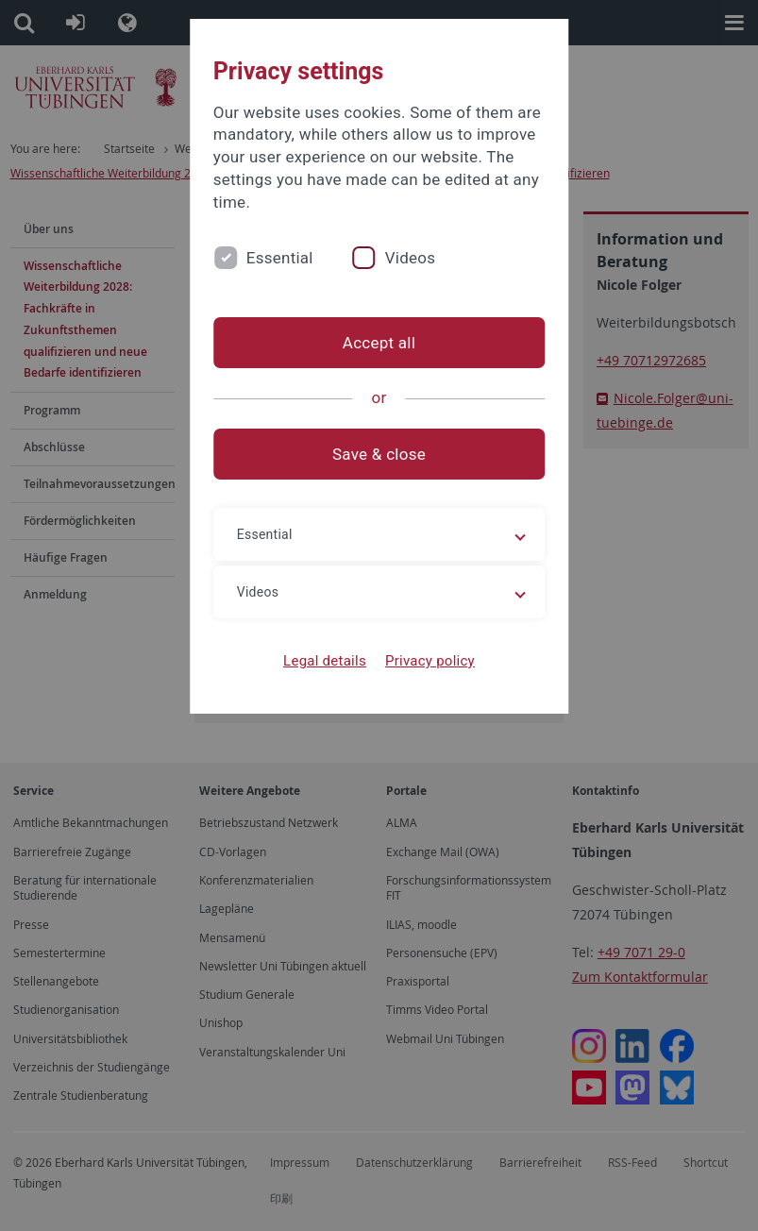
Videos (410, 257)
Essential (279, 257)
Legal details (324, 660)
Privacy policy (430, 660)
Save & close (379, 454)
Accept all (379, 342)
